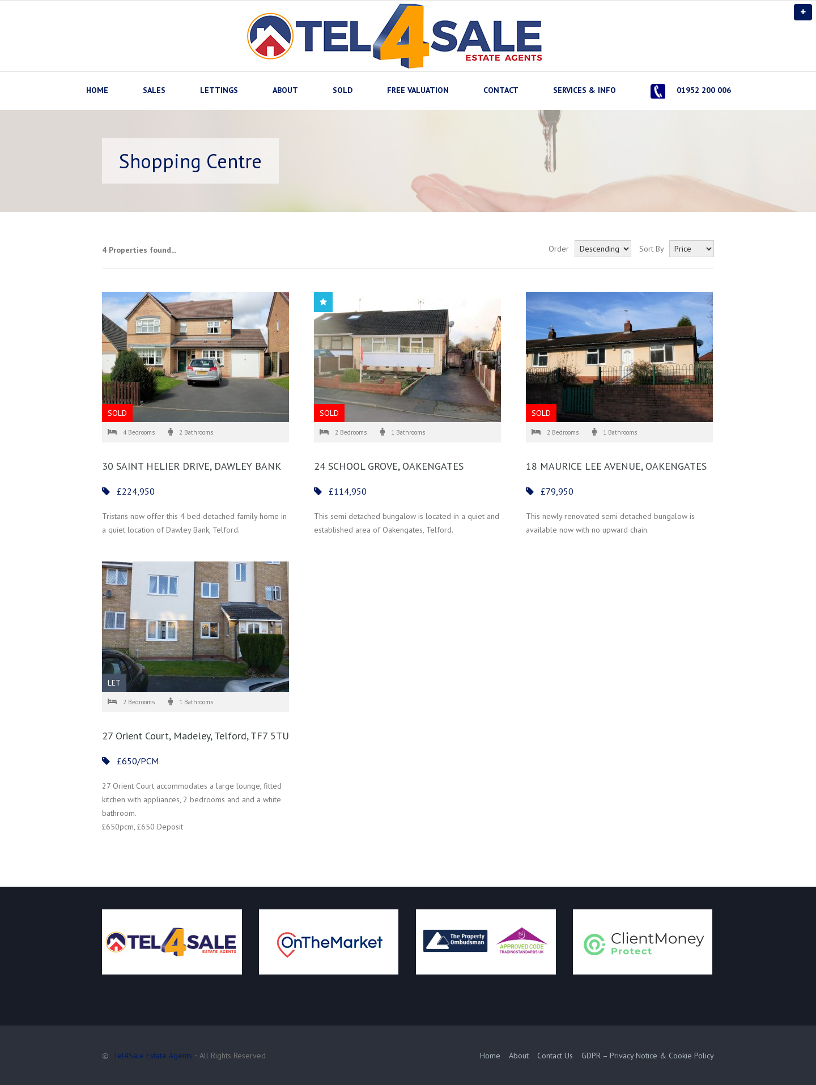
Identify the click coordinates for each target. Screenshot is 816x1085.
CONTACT (500, 90)
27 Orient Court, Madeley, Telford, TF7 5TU (195, 735)
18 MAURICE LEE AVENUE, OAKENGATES (616, 466)
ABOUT (285, 90)
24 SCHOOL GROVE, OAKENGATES (389, 466)
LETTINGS (219, 90)
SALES (154, 90)
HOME (97, 90)
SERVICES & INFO (584, 90)
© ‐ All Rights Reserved (185, 1055)
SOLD (342, 90)
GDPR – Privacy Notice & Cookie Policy (647, 1055)
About (519, 1055)
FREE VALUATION (418, 90)
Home (490, 1055)
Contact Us (555, 1055)
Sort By (651, 249)
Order (559, 249)
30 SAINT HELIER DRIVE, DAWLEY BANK (191, 466)
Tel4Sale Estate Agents (152, 1055)
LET (114, 683)
